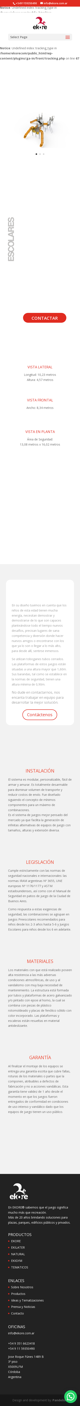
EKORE (16, 1241)
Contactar (45, 318)
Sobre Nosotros (22, 1287)
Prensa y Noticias (23, 1307)
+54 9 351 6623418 (21, 1343)
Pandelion (60, 1400)
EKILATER (18, 1247)
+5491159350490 (26, 3)
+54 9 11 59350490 (21, 1348)
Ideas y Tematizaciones (27, 1300)
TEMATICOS (19, 1267)
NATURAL (18, 1254)
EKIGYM (16, 1261)
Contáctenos (39, 715)
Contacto (17, 1313)
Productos (18, 1294)
